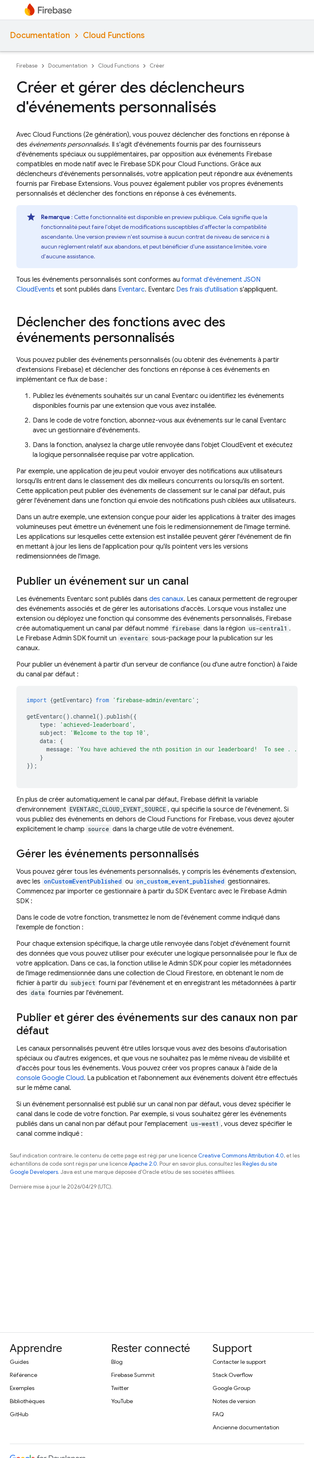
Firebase (27, 65)
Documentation (40, 35)
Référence (23, 1375)
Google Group (231, 1388)
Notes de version (234, 1401)
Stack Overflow (233, 1375)
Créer (157, 65)
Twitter (120, 1388)
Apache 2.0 (143, 1163)
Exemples (22, 1388)
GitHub (19, 1414)
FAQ (218, 1414)
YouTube (122, 1401)
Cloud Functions (114, 35)
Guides (19, 1361)
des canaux (166, 599)
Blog (117, 1361)
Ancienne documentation (246, 1427)
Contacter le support (239, 1361)
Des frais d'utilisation (207, 289)
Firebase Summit (133, 1375)
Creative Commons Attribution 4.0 (241, 1155)
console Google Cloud (50, 1078)
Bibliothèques (27, 1401)
